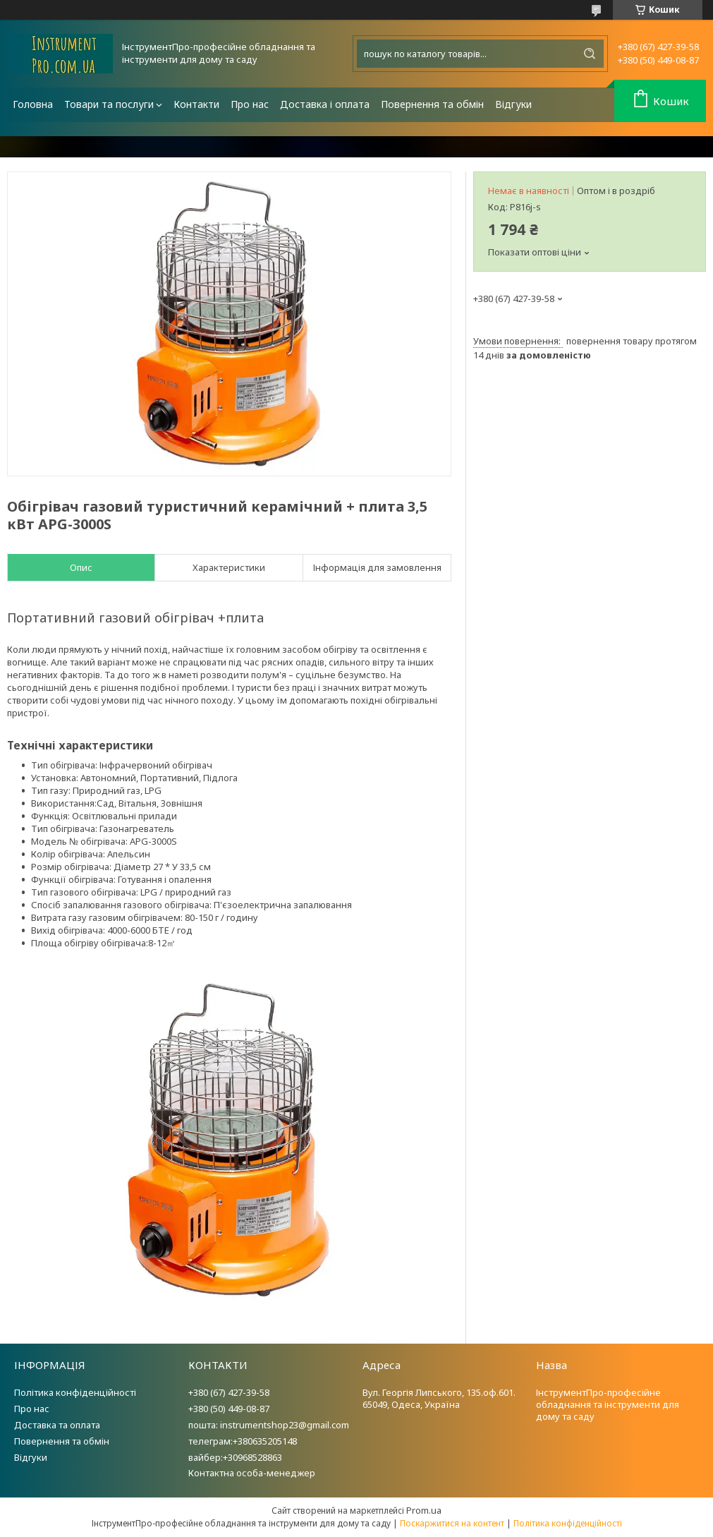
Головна (33, 104)
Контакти (196, 104)
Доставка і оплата (325, 104)
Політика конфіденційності (75, 1392)
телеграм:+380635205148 (242, 1441)
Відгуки (513, 104)
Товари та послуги (109, 104)
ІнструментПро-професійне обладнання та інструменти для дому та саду (607, 1404)
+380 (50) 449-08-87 (228, 1408)
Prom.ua (423, 1510)
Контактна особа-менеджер (251, 1472)
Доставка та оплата (57, 1424)
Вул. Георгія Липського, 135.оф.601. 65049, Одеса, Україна (439, 1398)
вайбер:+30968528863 (235, 1457)
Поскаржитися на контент (452, 1523)
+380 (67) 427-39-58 (228, 1392)
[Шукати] (589, 54)
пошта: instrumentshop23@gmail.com (268, 1424)
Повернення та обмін (432, 104)
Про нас (250, 104)
